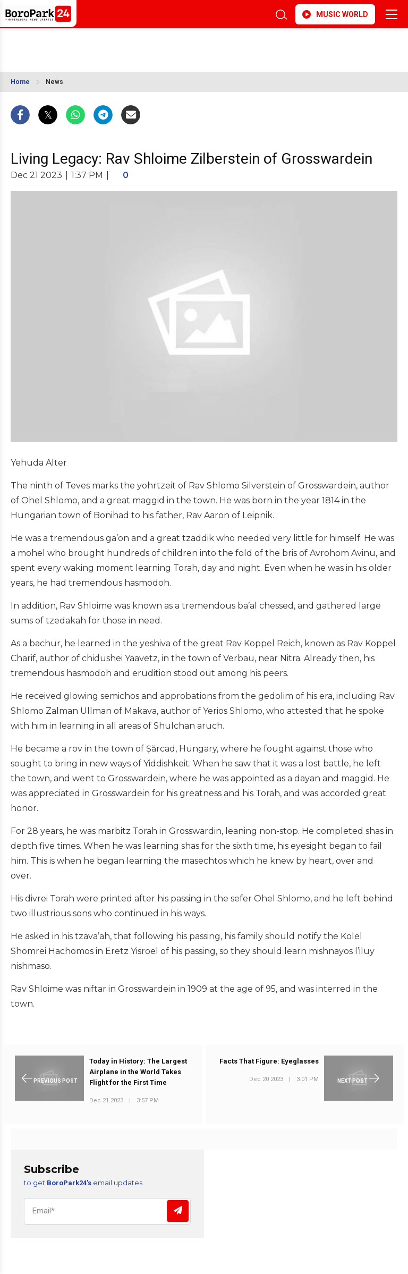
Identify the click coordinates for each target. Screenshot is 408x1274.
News (54, 82)
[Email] (107, 1211)
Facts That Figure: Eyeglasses (269, 1061)
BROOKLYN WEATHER (105, 45)
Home (20, 82)
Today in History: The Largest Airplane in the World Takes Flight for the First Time (138, 1071)
